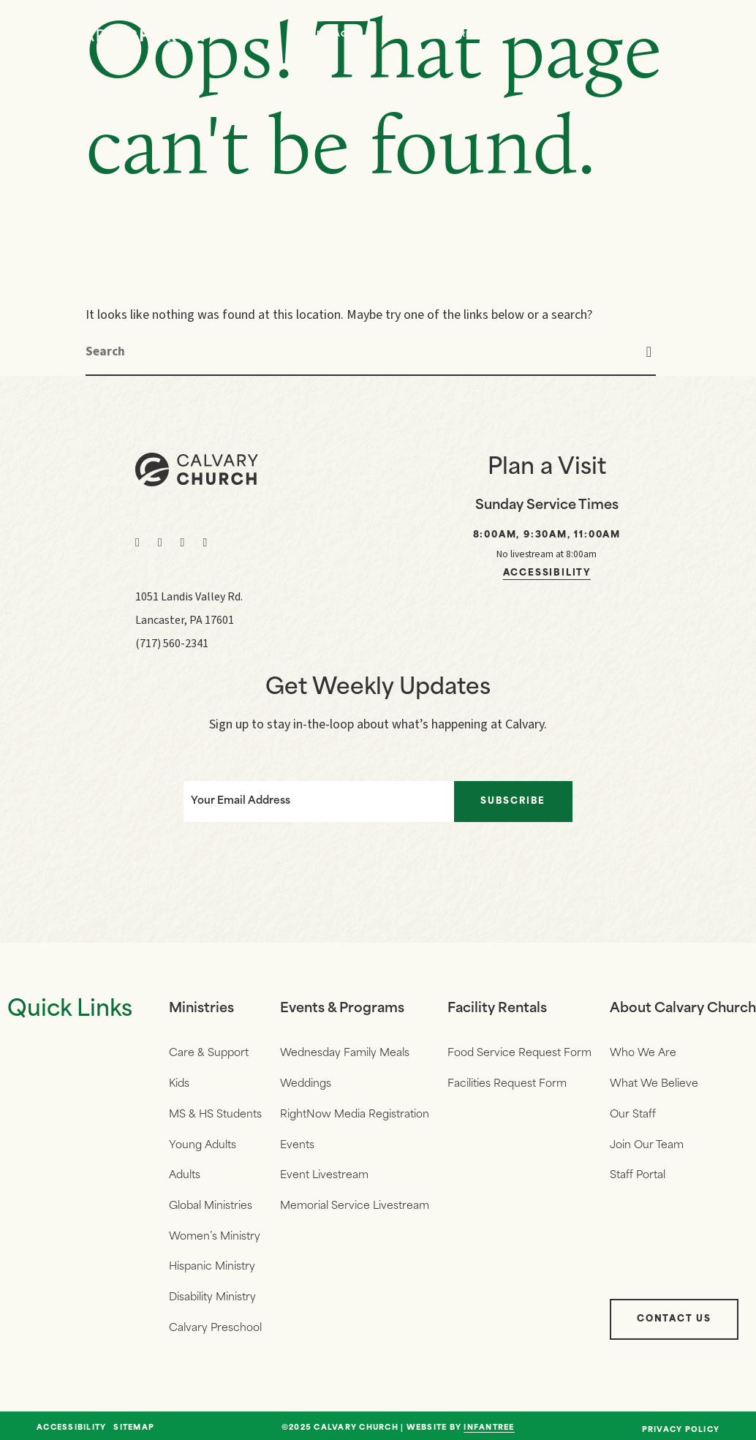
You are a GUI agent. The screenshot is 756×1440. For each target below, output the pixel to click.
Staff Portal (637, 1173)
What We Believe (654, 1083)
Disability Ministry (212, 1293)
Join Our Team (647, 1143)
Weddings (305, 1083)
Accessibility (547, 573)
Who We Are (440, 35)
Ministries (201, 1009)
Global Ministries (210, 1203)
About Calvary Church (683, 1009)
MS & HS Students (215, 1113)
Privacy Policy (681, 1425)
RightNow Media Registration (354, 1113)
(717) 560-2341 (171, 644)
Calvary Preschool (215, 1323)
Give (629, 35)
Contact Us (674, 1314)
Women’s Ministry (214, 1233)
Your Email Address (240, 801)
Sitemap (133, 1423)
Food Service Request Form (519, 1053)
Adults (184, 1173)
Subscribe (513, 801)
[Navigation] (704, 35)
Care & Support (209, 1053)
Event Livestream (324, 1173)
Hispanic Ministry (212, 1263)
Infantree (489, 1423)
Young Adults (202, 1143)
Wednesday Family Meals (344, 1053)
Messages (334, 35)
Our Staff (633, 1113)
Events (544, 35)
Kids (179, 1083)
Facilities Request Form (507, 1083)
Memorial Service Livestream (354, 1203)
